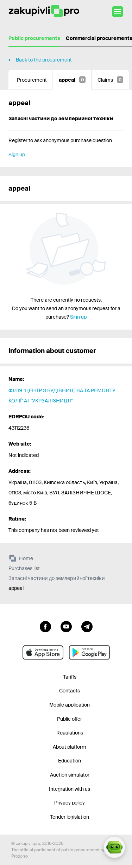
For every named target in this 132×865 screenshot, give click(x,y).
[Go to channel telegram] (87, 626)
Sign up (16, 154)
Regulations (69, 733)
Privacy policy (69, 803)
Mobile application (69, 705)
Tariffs (69, 677)
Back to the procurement (44, 60)
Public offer (69, 719)
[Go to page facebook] (45, 626)
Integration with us (69, 789)
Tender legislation (69, 817)
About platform (69, 747)
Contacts (69, 690)
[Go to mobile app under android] (89, 652)
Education (69, 760)
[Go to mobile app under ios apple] (43, 652)
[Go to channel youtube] (66, 626)
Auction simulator (69, 775)
